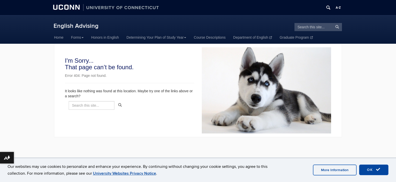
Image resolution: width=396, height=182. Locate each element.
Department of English (252, 37)
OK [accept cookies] (374, 169)
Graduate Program (296, 37)
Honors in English (105, 37)
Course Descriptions (210, 37)
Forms (77, 37)
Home (58, 37)
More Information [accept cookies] (335, 170)
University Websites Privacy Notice (124, 173)
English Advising (76, 26)
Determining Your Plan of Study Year (156, 37)
